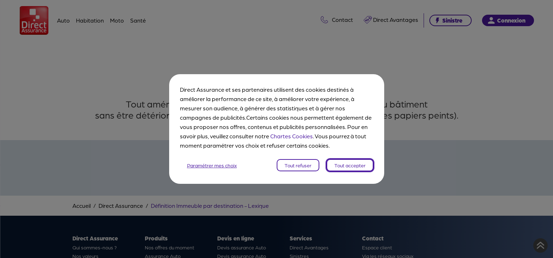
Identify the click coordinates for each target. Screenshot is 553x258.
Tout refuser (298, 165)
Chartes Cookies (291, 136)
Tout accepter (350, 165)
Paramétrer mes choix (212, 165)
